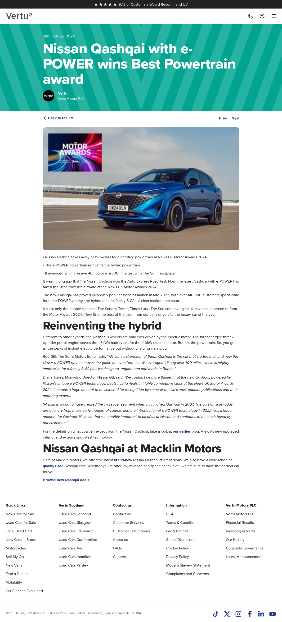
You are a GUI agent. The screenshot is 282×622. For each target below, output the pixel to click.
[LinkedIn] (261, 614)
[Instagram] (238, 614)
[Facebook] (250, 614)
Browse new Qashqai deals (66, 480)
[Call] (250, 16)
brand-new (123, 460)
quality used (53, 466)
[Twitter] (227, 614)
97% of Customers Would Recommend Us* (141, 4)
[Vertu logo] (19, 16)
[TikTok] (215, 614)
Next (235, 118)
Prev (223, 118)
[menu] (272, 16)
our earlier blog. (186, 431)
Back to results (58, 118)
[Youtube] (272, 614)
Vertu (62, 93)
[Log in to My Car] (262, 16)
